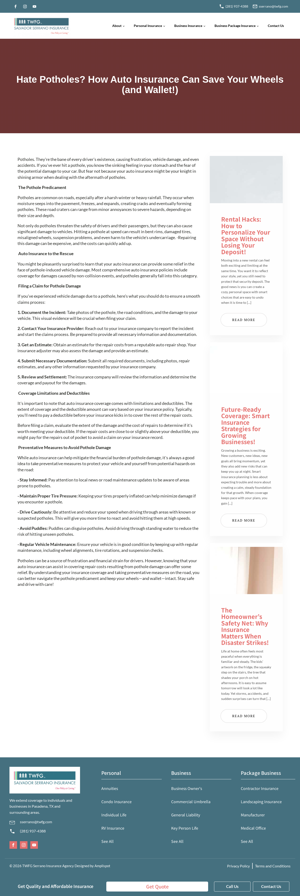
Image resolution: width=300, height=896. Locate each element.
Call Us (232, 886)
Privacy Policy (238, 866)
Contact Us (276, 26)
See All (107, 841)
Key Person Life (184, 828)
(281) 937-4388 (33, 831)
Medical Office (253, 828)
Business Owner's (186, 788)
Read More (243, 319)
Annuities (109, 788)
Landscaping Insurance (261, 801)
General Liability (185, 815)
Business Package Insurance (235, 26)
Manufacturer (253, 815)
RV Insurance (112, 828)
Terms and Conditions (273, 866)
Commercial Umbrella (190, 801)
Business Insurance (188, 26)
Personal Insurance (148, 26)
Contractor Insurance (259, 788)
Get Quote (157, 886)
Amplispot (102, 866)
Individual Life (113, 815)
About (116, 26)
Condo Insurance (116, 801)
